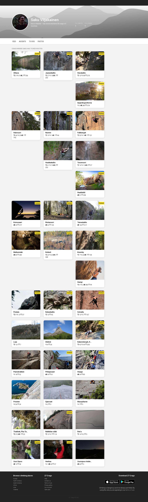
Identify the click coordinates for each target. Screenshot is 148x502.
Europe (15, 478)
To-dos (32, 41)
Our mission (48, 487)
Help (45, 478)
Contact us (47, 481)
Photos (41, 41)
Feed (14, 41)
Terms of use (48, 483)
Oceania (15, 489)
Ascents (22, 41)
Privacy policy (48, 485)
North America (17, 481)
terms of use (130, 490)
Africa (15, 485)
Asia (14, 487)
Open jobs (47, 489)
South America (17, 483)
